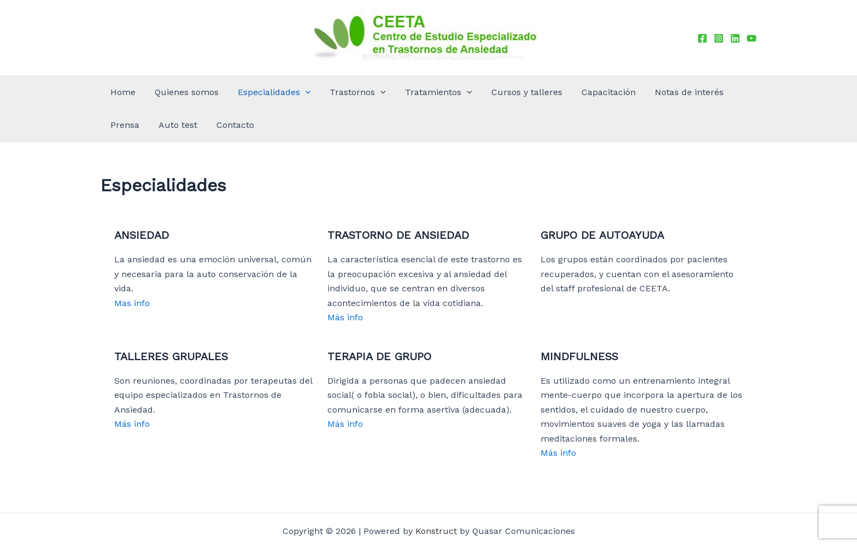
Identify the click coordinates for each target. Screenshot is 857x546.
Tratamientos (382, 92)
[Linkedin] (735, 38)
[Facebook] (702, 38)
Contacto (731, 92)
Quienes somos (170, 92)
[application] (276, 92)
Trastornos (315, 92)
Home (119, 92)
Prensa (646, 92)
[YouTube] (751, 38)
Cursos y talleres (456, 92)
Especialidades (244, 92)
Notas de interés (592, 92)
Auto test (686, 92)
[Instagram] (719, 38)
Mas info (132, 270)
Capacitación (525, 92)
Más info (345, 284)
